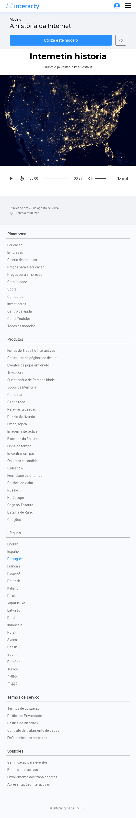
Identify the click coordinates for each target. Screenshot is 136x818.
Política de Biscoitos (22, 723)
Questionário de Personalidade (31, 380)
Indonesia (14, 625)
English (12, 544)
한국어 (12, 677)
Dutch (11, 618)
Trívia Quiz (15, 373)
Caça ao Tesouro (20, 505)
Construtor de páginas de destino (32, 358)
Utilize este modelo (61, 40)
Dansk (12, 647)
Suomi (12, 654)
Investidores (16, 304)
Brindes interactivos (22, 770)
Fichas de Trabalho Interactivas (31, 350)
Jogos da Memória (21, 387)
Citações (14, 520)
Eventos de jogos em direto (28, 365)
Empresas (15, 252)
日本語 (12, 684)
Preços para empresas (24, 275)
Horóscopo (15, 498)
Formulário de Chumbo (25, 476)
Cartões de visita (20, 483)
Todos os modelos (21, 326)
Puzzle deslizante (21, 417)
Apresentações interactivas (28, 784)
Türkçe (12, 669)
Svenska (14, 640)
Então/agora (17, 424)
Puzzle (12, 490)
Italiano (13, 588)
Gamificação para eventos (27, 762)
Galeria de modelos (22, 260)
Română (14, 662)
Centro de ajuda (19, 311)
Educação (15, 245)
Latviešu (13, 610)
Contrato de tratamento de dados (33, 730)
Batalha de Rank (20, 512)
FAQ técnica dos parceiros (27, 738)
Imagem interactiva (22, 431)
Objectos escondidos (23, 461)
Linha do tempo (19, 446)
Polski (11, 596)
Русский (13, 574)
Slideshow (15, 468)
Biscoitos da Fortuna (23, 439)
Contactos (15, 297)
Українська (16, 603)
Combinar (15, 395)
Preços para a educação (26, 267)
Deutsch (13, 581)
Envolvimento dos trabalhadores (32, 777)
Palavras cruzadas (21, 409)
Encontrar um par (20, 453)
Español (13, 552)
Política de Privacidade (24, 716)
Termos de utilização (23, 708)
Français (13, 566)
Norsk (11, 632)
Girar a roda (16, 402)
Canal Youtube (18, 319)
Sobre (12, 289)
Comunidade (17, 282)
